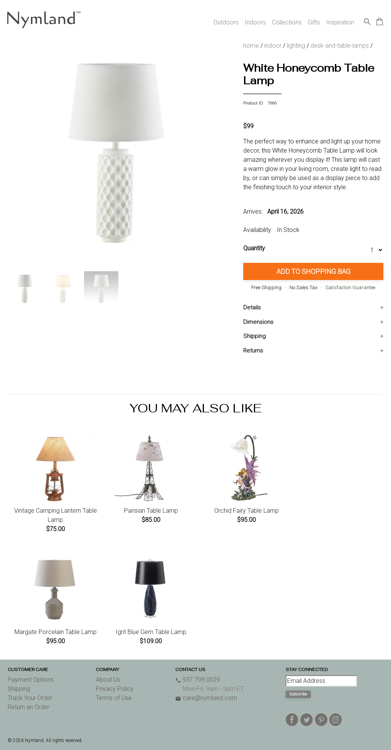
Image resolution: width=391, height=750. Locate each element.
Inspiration (340, 22)
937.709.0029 (197, 679)
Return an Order (28, 707)
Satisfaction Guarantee (350, 287)
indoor (272, 45)
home (251, 45)
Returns (253, 350)
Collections (287, 22)
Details (252, 307)
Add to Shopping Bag (313, 271)
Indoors (255, 22)
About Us (108, 679)
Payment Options (31, 679)
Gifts (314, 22)
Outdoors (226, 22)
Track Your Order (30, 698)
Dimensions (258, 322)
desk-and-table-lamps (339, 45)
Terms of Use (114, 698)
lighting (296, 45)
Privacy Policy (115, 688)
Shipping (254, 336)
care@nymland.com (206, 698)
